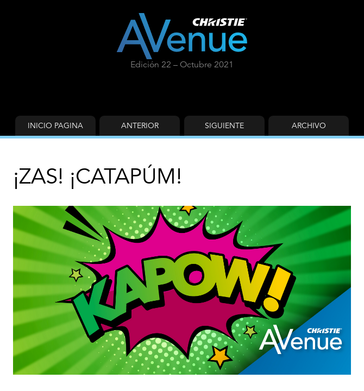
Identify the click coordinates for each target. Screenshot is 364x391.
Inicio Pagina (55, 125)
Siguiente (224, 125)
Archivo (309, 125)
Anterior (140, 125)
